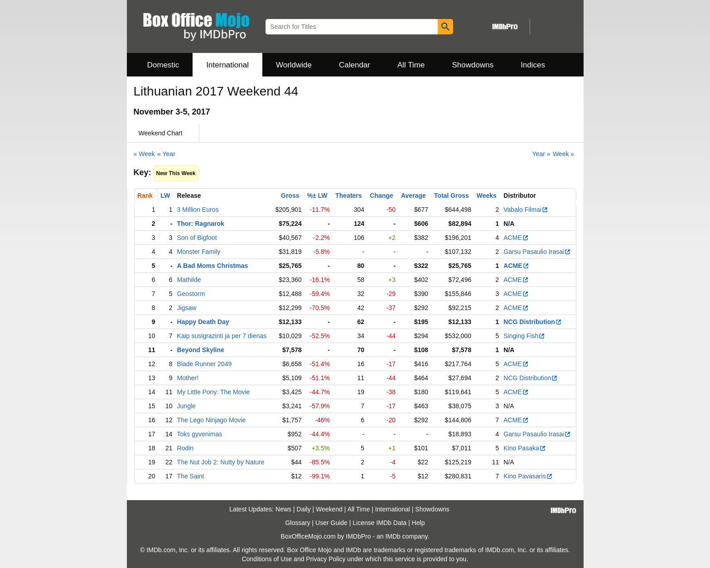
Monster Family (199, 251)
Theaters (348, 195)
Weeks (487, 195)
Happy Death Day (203, 321)
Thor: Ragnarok (200, 223)
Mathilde (189, 279)
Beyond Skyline (200, 349)
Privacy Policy (325, 559)
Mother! (187, 378)
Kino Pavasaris (527, 476)
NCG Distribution (532, 321)
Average (413, 195)
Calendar (354, 65)
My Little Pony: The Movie (213, 392)
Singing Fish (524, 335)
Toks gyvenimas (199, 434)
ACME (515, 237)
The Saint (190, 476)
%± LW (317, 195)
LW (165, 195)
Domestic (163, 65)
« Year (166, 154)
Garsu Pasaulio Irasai (537, 251)
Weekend (329, 509)
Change (381, 195)
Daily (304, 509)
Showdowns (472, 65)
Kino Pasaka (524, 448)
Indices (533, 65)
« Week (144, 154)
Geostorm (191, 293)
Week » (563, 154)
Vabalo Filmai (525, 209)
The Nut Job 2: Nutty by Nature (221, 462)
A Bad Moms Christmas (212, 265)
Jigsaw (187, 307)
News (283, 509)
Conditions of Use (267, 559)
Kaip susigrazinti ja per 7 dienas (222, 335)
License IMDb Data (379, 522)
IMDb (392, 536)
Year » (541, 154)
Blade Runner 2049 (204, 364)
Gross (290, 195)
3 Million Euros (198, 209)
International (227, 65)
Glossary (297, 522)
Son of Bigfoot (197, 237)
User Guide (331, 522)
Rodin (185, 448)
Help (418, 522)
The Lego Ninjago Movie (211, 420)
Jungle (186, 406)
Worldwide (294, 65)
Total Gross (451, 195)
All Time (411, 65)
